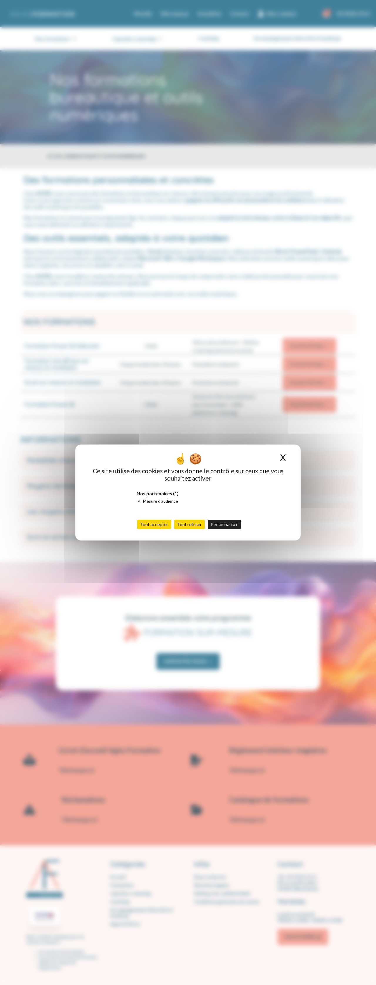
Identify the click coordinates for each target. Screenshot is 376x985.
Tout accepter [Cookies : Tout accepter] (154, 524)
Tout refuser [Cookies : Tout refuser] (189, 524)
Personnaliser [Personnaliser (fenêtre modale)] (224, 524)
